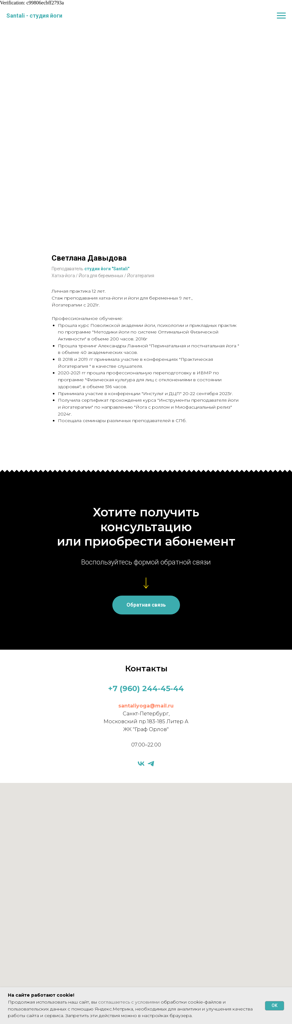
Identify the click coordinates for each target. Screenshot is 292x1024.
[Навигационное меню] (281, 16)
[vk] (141, 764)
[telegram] (151, 764)
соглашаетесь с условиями (129, 1002)
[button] (146, 605)
